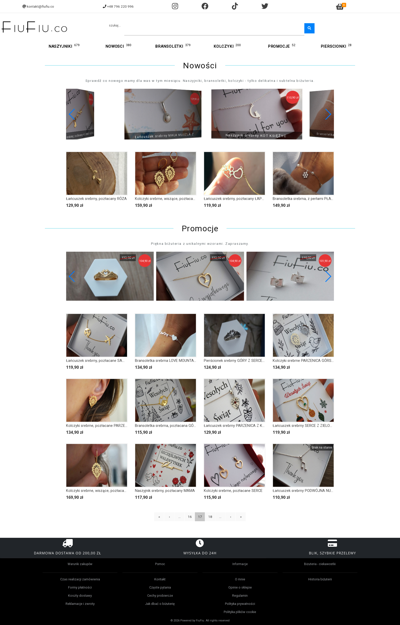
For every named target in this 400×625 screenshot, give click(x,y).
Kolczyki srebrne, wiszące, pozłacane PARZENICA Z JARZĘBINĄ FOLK (193, 199)
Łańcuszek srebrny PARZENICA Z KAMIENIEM (242, 426)
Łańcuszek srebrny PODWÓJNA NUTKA (305, 491)
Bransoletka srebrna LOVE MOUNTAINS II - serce (175, 361)
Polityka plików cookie (240, 612)
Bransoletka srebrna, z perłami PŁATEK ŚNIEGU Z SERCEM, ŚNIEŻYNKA (332, 199)
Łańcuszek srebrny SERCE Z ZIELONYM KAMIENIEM (315, 426)
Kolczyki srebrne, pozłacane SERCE (233, 491)
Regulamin (240, 595)
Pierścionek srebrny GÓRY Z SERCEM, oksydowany (246, 361)
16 (190, 517)
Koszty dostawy (80, 595)
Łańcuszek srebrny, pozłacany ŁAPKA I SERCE (242, 199)
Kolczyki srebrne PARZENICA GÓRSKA (304, 361)
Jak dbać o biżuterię (160, 604)
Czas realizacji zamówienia (80, 579)
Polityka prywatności (240, 604)
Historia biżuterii (320, 579)
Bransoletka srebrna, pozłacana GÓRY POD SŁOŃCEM (179, 426)
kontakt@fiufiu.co (40, 6)
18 (210, 517)
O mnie (240, 579)
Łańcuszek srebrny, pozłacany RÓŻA (96, 199)
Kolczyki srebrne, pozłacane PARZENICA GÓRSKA (107, 426)
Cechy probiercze (160, 595)
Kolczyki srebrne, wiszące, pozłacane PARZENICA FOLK (112, 491)
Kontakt (160, 579)
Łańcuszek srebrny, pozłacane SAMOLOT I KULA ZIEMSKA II (116, 361)
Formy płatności (80, 587)
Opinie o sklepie (240, 587)
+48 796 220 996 (120, 6)
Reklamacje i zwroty (80, 604)
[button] (327, 114)
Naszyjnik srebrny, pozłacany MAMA (165, 491)
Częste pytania (160, 587)
